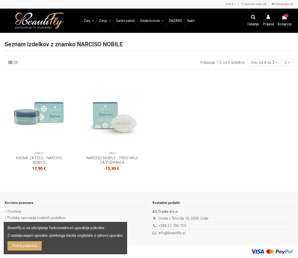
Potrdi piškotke (24, 246)
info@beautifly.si (171, 233)
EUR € (231, 4)
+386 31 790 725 (172, 226)
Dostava (14, 211)
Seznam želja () (254, 4)
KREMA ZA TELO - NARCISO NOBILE (39, 160)
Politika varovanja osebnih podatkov (36, 218)
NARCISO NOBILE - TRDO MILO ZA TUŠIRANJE (112, 160)
